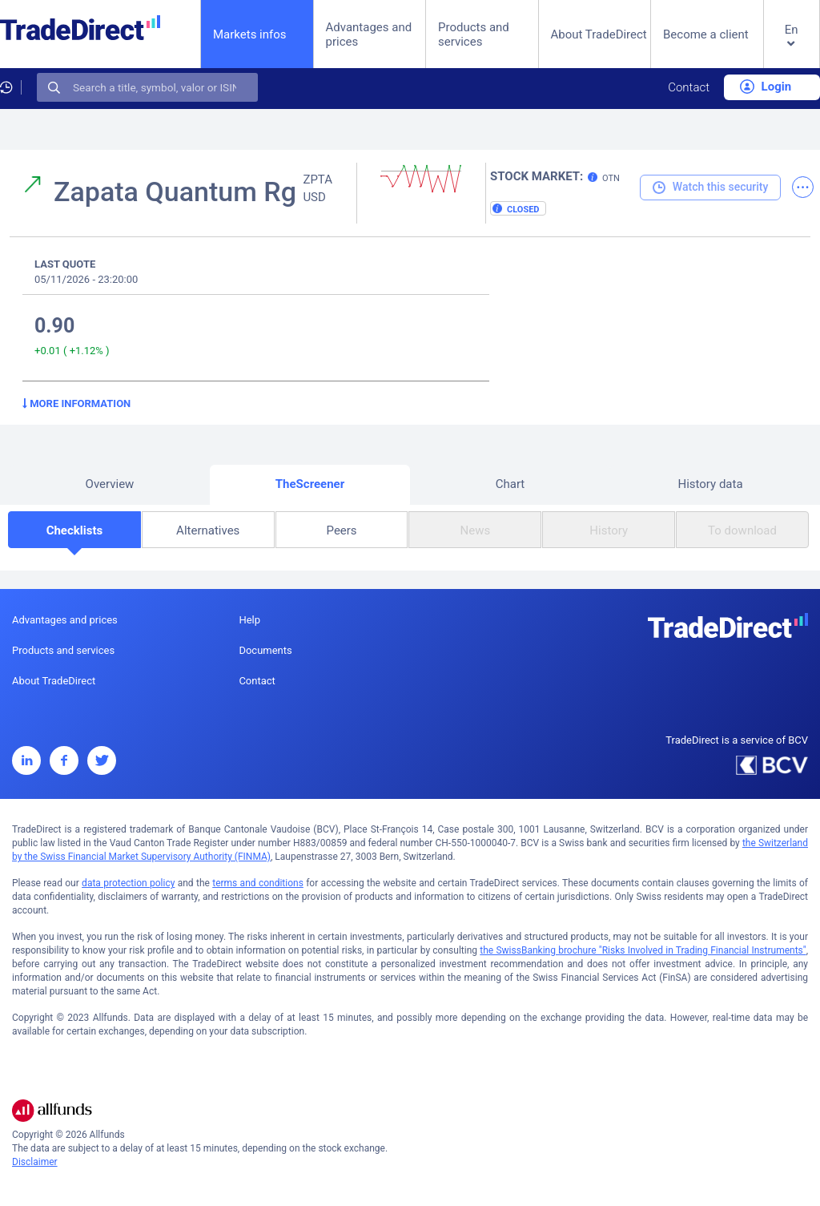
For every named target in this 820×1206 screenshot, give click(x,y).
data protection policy (128, 883)
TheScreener (309, 484)
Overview (110, 484)
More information (76, 403)
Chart (510, 484)
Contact (688, 87)
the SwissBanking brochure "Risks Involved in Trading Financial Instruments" (643, 950)
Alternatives (207, 530)
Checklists (74, 530)
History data (709, 484)
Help (249, 620)
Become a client (706, 34)
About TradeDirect (599, 34)
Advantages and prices (369, 34)
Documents (265, 650)
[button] (791, 47)
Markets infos (250, 34)
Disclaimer (35, 1162)
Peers (342, 530)
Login (765, 86)
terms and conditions (257, 883)
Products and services (473, 34)
